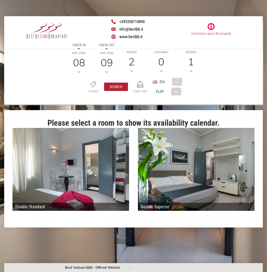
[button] (116, 87)
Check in (78, 45)
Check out (107, 45)
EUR (159, 91)
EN (161, 81)
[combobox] (169, 81)
